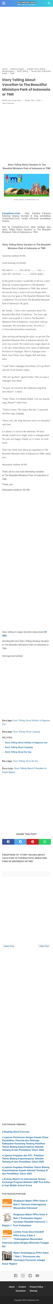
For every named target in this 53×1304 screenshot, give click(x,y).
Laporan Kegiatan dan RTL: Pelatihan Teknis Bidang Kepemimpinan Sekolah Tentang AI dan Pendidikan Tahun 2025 (23, 1158)
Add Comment (8, 103)
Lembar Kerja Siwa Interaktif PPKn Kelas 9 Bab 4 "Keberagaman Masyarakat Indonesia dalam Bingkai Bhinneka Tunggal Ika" (25, 1239)
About (11, 1287)
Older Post (44, 946)
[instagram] (23, 1276)
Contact (22, 1287)
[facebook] (8, 842)
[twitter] (20, 842)
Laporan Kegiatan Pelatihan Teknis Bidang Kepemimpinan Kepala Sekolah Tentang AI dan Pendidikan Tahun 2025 (25, 1170)
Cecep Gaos (16, 100)
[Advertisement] (26, 26)
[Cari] (49, 4)
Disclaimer (21, 1291)
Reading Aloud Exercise (17, 1132)
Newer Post (9, 946)
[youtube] (37, 1276)
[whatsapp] (45, 842)
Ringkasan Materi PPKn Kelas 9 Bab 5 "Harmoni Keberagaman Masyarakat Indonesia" (30, 1204)
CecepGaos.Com (11, 213)
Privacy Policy (36, 1287)
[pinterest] (33, 842)
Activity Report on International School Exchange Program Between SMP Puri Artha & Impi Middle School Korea (26, 1182)
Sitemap (33, 1291)
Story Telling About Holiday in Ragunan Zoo (26, 742)
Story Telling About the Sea (18, 752)
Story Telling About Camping (26, 731)
